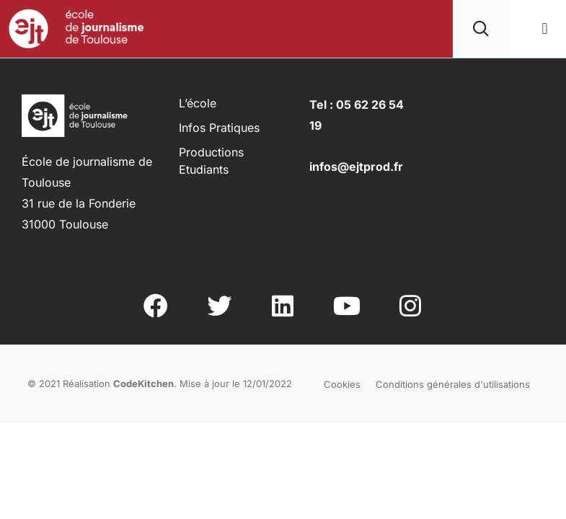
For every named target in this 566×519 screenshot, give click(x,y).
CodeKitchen (143, 383)
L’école (197, 103)
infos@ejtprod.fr (356, 166)
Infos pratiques (219, 127)
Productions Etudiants (211, 161)
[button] (545, 29)
